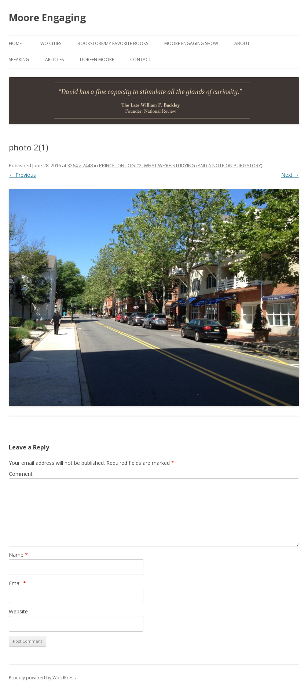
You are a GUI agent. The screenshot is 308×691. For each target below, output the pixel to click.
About (242, 43)
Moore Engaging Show (191, 43)
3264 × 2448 (80, 165)
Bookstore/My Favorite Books (112, 43)
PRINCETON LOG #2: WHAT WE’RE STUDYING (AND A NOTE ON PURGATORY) (180, 165)
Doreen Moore (97, 59)
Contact (140, 59)
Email (17, 583)
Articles (54, 59)
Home (15, 43)
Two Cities (49, 43)
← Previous (22, 174)
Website (18, 611)
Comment (21, 473)
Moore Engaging (47, 17)
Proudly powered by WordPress (42, 678)
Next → (290, 174)
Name (18, 554)
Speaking (19, 59)
